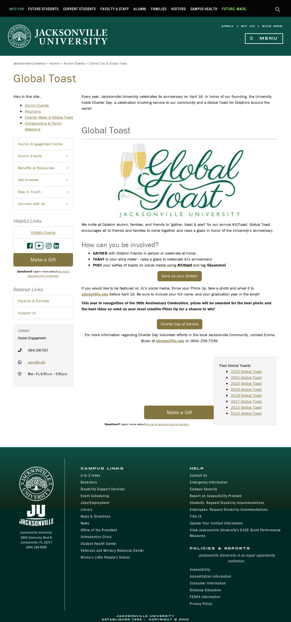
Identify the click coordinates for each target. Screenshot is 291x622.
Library (86, 509)
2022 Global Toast (246, 371)
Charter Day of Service (179, 324)
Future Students (43, 9)
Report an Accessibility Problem (216, 495)
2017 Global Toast (246, 401)
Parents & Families (33, 300)
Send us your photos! (179, 275)
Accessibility (200, 569)
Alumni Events (74, 63)
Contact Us (198, 475)
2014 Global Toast (246, 413)
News (85, 523)
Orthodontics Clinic (96, 536)
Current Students (79, 9)
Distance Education (205, 590)
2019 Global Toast (246, 389)
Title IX (196, 516)
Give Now (272, 26)
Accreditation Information (210, 576)
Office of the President (99, 530)
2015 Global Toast (246, 407)
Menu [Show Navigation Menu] (264, 38)
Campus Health (203, 9)
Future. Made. (234, 9)
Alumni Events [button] (45, 157)
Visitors (178, 9)
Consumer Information (208, 583)
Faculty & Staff (114, 9)
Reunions (33, 111)
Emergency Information (209, 482)
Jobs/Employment (95, 502)
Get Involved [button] (45, 181)
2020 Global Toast (246, 383)
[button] (278, 9)
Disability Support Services (103, 489)
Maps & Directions (96, 516)
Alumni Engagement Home (40, 143)
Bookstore (89, 482)
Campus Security (203, 489)
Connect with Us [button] (45, 205)
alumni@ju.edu (36, 362)
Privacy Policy (201, 603)
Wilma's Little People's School (105, 557)
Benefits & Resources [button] (45, 169)
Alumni (140, 9)
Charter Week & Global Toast (49, 117)
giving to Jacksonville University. (167, 424)
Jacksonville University (29, 63)
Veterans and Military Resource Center (112, 550)
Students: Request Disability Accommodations (227, 502)
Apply (227, 26)
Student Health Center (99, 543)
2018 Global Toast (246, 395)
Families (159, 9)
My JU (248, 26)
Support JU (27, 312)
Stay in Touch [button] (45, 193)
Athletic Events (43, 232)
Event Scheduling (95, 495)
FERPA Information (205, 596)
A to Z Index (90, 475)
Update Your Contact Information (216, 523)
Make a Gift (179, 412)
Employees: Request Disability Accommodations (229, 509)
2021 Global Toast (246, 377)
